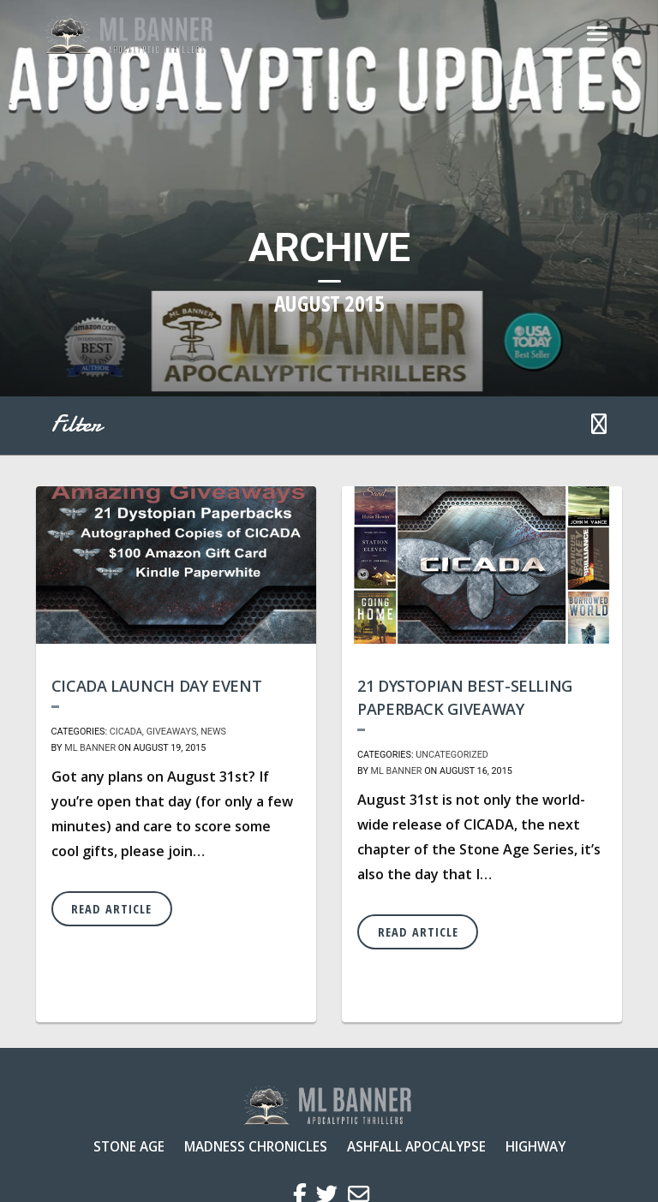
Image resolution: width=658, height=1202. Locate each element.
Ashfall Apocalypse (416, 1146)
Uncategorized (452, 754)
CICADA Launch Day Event (156, 685)
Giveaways (172, 731)
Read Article (111, 909)
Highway (535, 1146)
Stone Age (128, 1146)
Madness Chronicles (255, 1146)
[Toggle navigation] (597, 34)
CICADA (126, 731)
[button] (599, 425)
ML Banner (90, 747)
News (213, 731)
